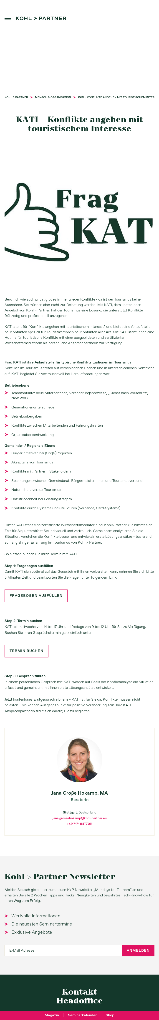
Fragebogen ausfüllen (36, 595)
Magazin (52, 1015)
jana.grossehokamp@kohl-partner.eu (80, 818)
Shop (110, 1015)
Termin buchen (26, 651)
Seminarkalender (82, 1015)
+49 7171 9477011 (79, 824)
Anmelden (138, 950)
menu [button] (8, 18)
